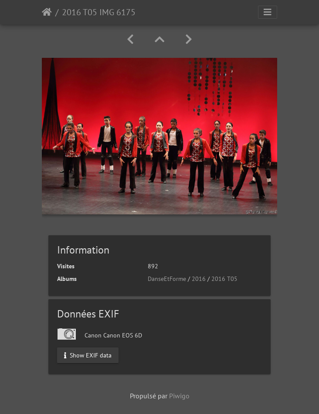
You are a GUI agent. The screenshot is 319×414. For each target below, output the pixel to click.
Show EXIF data (88, 355)
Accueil (47, 12)
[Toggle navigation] (267, 12)
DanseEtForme (167, 279)
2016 (199, 279)
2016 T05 (224, 279)
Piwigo (179, 395)
